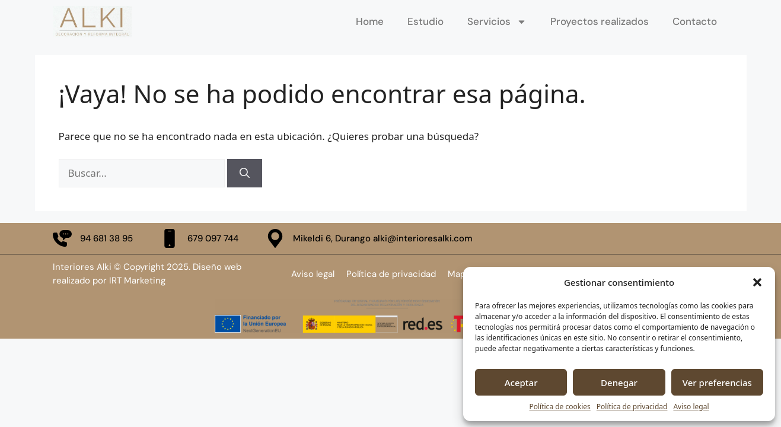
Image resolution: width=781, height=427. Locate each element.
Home (370, 21)
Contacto (694, 21)
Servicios (497, 21)
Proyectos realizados (599, 21)
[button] (757, 282)
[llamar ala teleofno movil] (199, 238)
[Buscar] (244, 173)
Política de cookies (559, 406)
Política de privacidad (632, 406)
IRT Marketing (137, 280)
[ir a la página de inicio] (92, 21)
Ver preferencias (717, 382)
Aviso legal (691, 406)
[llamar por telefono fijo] (93, 238)
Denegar (619, 382)
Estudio (425, 21)
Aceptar (521, 382)
